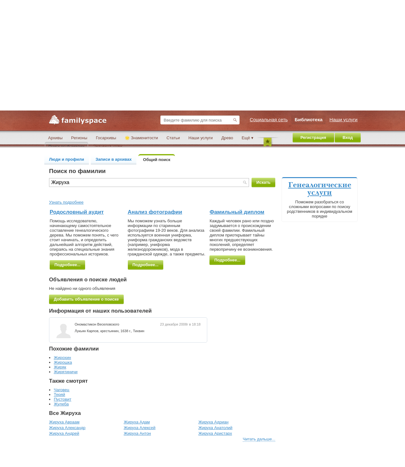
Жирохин (62, 357)
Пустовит (62, 399)
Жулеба (61, 404)
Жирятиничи (66, 371)
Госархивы (106, 137)
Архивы (55, 137)
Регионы (79, 137)
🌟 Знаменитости (141, 137)
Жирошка (63, 362)
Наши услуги (201, 137)
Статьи (173, 137)
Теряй (59, 394)
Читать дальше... (259, 439)
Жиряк (60, 367)
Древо (227, 137)
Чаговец (61, 389)
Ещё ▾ (247, 137)
